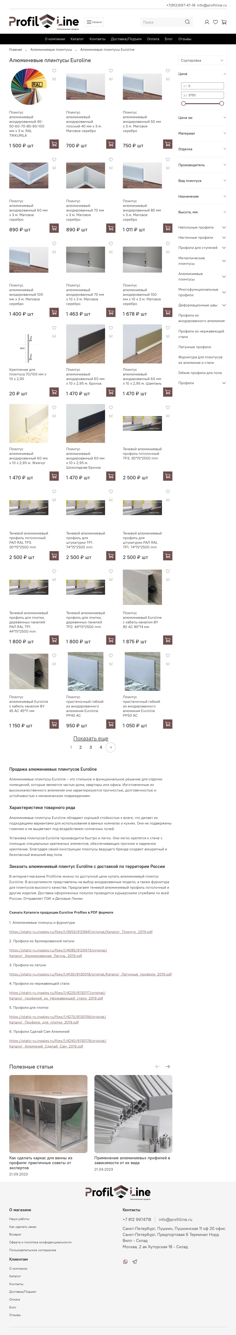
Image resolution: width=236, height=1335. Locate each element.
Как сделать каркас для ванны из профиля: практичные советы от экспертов (40, 1162)
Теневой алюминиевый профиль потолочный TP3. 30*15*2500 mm (142, 453)
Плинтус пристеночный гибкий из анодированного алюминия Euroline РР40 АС (84, 706)
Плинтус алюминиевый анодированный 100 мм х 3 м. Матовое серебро (26, 294)
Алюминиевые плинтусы (51, 49)
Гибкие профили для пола (200, 372)
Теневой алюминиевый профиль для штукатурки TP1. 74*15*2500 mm (85, 540)
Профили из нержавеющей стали (201, 334)
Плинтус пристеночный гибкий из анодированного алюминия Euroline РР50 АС (141, 706)
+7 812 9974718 (137, 1219)
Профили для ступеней (197, 247)
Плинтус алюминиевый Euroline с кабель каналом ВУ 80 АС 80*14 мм (142, 619)
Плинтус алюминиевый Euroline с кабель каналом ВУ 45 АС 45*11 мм (28, 704)
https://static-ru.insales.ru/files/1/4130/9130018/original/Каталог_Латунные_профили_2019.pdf (90, 974)
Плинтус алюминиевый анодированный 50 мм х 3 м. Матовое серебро (142, 121)
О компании (55, 38)
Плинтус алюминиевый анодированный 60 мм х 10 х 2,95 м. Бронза (85, 376)
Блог (169, 38)
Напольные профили (196, 227)
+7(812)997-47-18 (180, 5)
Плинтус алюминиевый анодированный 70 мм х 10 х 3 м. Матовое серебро (85, 294)
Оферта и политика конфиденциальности (40, 1242)
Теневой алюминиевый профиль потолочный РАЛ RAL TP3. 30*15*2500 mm (28, 540)
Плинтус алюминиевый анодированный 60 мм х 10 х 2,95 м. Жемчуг (28, 456)
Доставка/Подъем (126, 38)
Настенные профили (195, 237)
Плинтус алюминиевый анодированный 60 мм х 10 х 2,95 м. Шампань (142, 376)
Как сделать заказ (22, 1227)
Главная (15, 49)
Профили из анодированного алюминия (201, 318)
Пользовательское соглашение (32, 1250)
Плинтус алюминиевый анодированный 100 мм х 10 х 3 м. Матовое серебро (142, 294)
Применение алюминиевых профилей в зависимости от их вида (132, 1160)
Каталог (77, 38)
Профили (186, 383)
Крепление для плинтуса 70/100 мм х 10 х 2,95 (27, 374)
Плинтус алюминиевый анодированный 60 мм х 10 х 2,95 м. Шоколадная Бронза (85, 458)
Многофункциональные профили (198, 292)
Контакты (98, 38)
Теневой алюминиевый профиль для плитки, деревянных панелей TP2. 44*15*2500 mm (85, 619)
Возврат (15, 1234)
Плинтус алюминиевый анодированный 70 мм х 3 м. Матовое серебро (85, 210)
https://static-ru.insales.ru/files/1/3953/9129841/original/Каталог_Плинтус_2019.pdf (80, 931)
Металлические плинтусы (191, 261)
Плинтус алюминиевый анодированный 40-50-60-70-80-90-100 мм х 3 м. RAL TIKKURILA (26, 124)
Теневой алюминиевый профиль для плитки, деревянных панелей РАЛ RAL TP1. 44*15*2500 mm (28, 622)
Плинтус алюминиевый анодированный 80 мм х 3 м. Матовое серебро (142, 210)
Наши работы (19, 1219)
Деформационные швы (197, 305)
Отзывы (184, 38)
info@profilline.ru (212, 5)
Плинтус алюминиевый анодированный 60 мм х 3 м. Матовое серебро (28, 210)
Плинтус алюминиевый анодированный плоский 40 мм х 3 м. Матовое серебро (84, 121)
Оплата (153, 38)
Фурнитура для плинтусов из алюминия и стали (200, 360)
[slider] (183, 103)
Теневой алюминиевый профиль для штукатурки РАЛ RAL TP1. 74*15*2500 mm (142, 540)
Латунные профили (194, 346)
